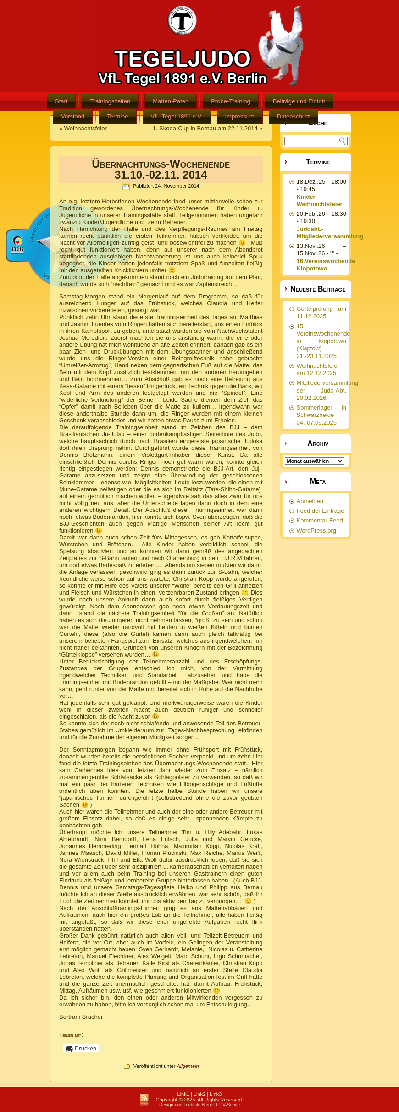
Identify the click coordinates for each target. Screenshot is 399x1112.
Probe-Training (230, 101)
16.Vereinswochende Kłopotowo (326, 265)
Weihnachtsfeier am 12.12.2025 (318, 369)
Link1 (183, 1094)
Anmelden (310, 501)
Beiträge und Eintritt (299, 101)
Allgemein (188, 1066)
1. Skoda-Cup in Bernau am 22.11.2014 (205, 128)
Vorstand (72, 116)
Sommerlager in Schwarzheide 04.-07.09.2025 (322, 415)
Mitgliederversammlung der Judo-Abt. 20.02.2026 (327, 390)
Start (61, 101)
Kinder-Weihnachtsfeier (320, 200)
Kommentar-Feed (320, 520)
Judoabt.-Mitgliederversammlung (330, 232)
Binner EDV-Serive (221, 1104)
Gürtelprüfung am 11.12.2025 (322, 312)
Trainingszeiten (110, 101)
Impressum (240, 116)
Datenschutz (293, 116)
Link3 (216, 1094)
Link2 (199, 1094)
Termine (117, 116)
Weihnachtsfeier (85, 128)
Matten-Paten (170, 101)
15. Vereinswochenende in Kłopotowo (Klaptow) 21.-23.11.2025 (323, 341)
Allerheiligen (103, 242)
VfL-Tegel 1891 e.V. (177, 116)
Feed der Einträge (320, 510)
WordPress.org (316, 530)
